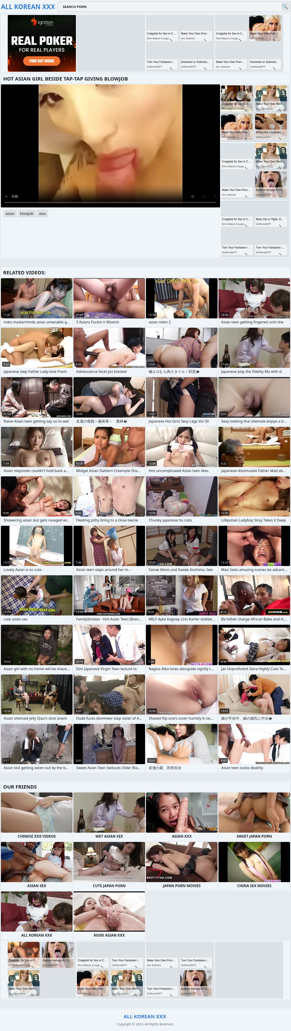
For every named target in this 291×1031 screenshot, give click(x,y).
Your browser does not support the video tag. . (110, 145)
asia (42, 213)
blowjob (27, 213)
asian (10, 213)
